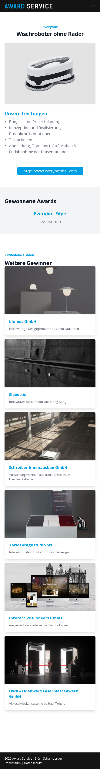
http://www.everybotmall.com (50, 170)
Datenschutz (33, 763)
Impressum (13, 763)
